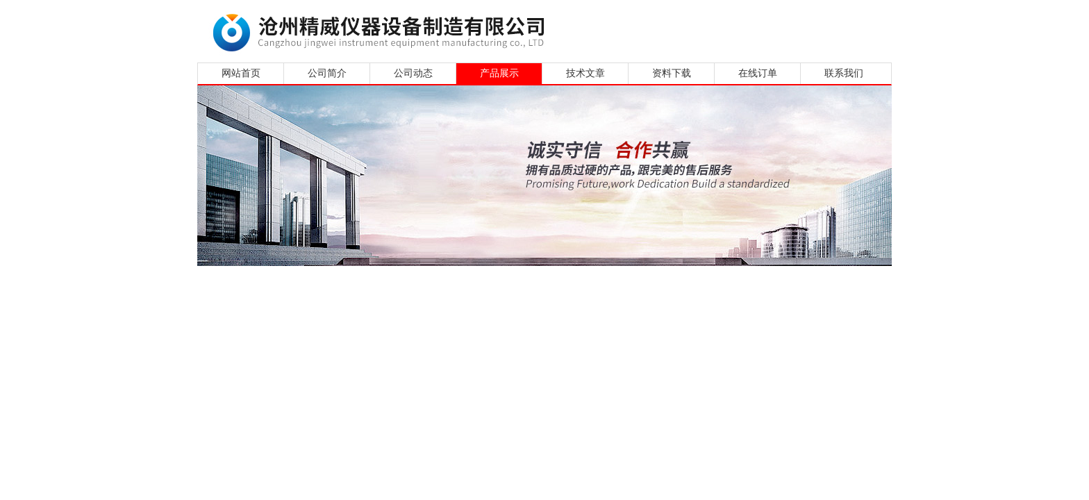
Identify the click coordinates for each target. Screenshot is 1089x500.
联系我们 (843, 73)
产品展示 (499, 73)
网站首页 (241, 73)
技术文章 (585, 73)
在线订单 (757, 73)
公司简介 (327, 73)
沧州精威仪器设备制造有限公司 (383, 29)
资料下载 (671, 73)
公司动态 (413, 73)
